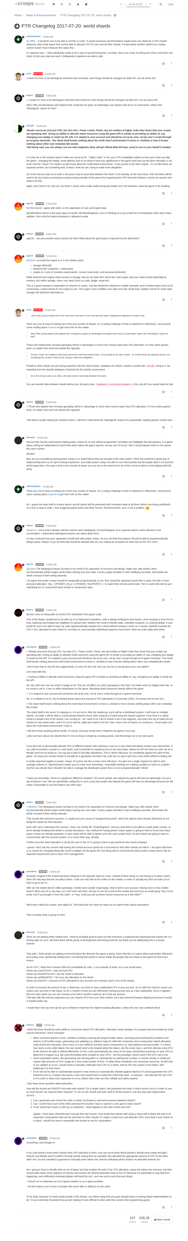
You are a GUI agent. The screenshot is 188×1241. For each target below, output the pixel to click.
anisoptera (31, 647)
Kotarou (30, 1025)
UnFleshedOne (33, 36)
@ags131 (31, 530)
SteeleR (30, 126)
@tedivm (31, 260)
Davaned (30, 437)
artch (28, 73)
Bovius (29, 610)
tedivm (29, 95)
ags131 (29, 203)
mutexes (52, 327)
